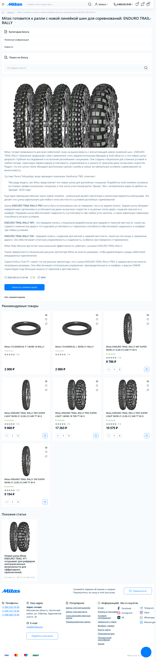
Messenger (148, 622)
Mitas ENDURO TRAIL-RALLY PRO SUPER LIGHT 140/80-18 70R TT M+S (76, 414)
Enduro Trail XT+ (21, 261)
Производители (106, 633)
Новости (11, 12)
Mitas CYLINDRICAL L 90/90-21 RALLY (74, 346)
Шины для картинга (76, 611)
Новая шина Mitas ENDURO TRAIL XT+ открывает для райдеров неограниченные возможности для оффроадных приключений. (19, 564)
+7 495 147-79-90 (10, 610)
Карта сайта (104, 629)
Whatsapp (147, 617)
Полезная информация (16, 40)
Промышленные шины (78, 621)
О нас (101, 607)
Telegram (147, 608)
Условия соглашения (104, 616)
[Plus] (119, 369)
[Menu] (3, 4)
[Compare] (46, 323)
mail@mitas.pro (35, 626)
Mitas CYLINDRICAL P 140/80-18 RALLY (24, 346)
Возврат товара (106, 625)
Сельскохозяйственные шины (78, 616)
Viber (145, 612)
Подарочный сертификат (104, 638)
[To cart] (146, 369)
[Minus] (108, 369)
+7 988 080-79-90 (10, 614)
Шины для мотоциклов (78, 607)
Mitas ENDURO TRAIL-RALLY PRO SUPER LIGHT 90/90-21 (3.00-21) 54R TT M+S (126, 414)
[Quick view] (46, 315)
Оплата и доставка (108, 611)
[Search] (89, 4)
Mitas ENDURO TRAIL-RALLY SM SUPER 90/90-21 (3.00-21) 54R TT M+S (24, 481)
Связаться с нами (107, 621)
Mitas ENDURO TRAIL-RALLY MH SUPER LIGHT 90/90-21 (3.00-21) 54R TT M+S (24, 414)
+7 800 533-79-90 (10, 607)
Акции (101, 643)
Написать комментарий (24, 287)
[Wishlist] (46, 319)
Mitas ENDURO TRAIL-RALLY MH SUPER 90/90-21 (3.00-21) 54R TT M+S (126, 348)
